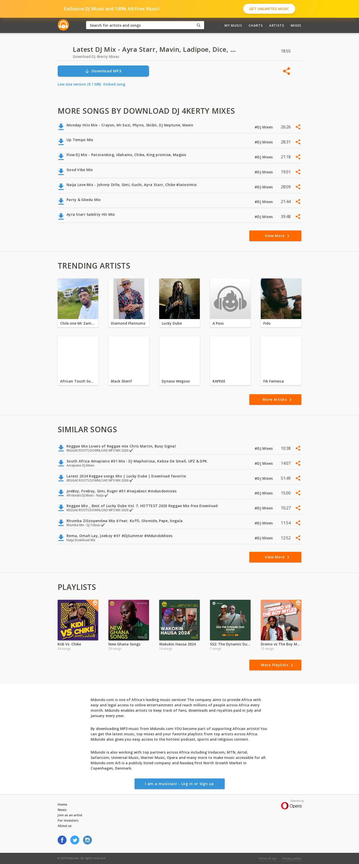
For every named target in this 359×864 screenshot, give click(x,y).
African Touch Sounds (78, 381)
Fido (267, 323)
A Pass (218, 323)
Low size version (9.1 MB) (79, 84)
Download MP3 (103, 71)
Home (62, 804)
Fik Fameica (273, 381)
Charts (256, 25)
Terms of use (267, 858)
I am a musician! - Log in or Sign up (179, 783)
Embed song (114, 84)
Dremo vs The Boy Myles (281, 644)
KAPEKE (219, 381)
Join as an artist (70, 815)
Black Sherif (121, 381)
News (62, 809)
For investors (68, 820)
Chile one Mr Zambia (78, 323)
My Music (233, 25)
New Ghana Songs (124, 644)
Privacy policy (292, 858)
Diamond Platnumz (128, 323)
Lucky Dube (172, 323)
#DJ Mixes (264, 127)
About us (65, 825)
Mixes (296, 25)
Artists (276, 25)
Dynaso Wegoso (176, 381)
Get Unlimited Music (269, 8)
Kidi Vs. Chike (69, 644)
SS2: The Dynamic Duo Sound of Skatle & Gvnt (230, 644)
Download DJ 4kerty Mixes (96, 56)
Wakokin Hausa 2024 (177, 644)
